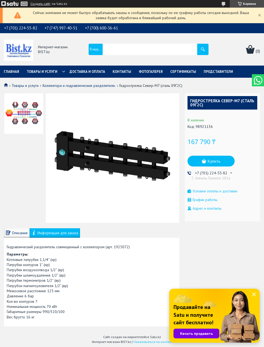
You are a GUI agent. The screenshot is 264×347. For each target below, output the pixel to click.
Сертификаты (183, 71)
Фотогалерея (151, 71)
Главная (11, 71)
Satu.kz (155, 337)
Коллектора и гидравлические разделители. (79, 85)
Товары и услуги (42, 71)
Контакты (122, 71)
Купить (213, 161)
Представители (218, 71)
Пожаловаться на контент (152, 342)
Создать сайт (40, 4)
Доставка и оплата (87, 71)
